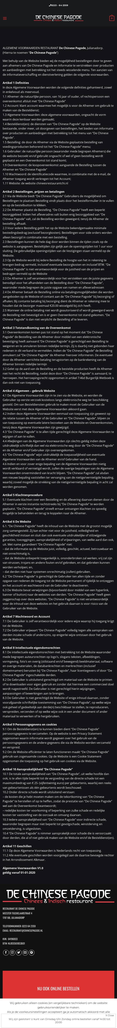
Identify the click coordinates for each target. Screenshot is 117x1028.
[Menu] (5, 18)
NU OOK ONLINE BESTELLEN (58, 988)
